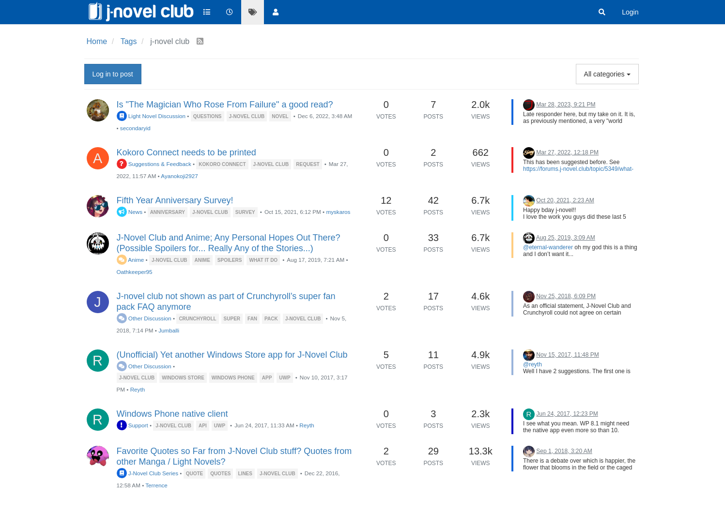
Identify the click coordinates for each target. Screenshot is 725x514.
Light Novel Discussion (151, 116)
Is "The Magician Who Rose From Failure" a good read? (225, 104)
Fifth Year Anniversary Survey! (175, 200)
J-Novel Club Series (148, 473)
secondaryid (135, 128)
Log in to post (113, 74)
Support (132, 425)
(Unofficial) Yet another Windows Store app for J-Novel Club (232, 355)
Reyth (137, 389)
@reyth (532, 364)
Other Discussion (144, 318)
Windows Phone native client (172, 414)
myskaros (338, 212)
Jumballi (168, 330)
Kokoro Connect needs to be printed (186, 152)
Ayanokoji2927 (179, 176)
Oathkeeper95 (135, 272)
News (130, 212)
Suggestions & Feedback (154, 164)
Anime (130, 260)
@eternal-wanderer (548, 247)
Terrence (156, 485)
